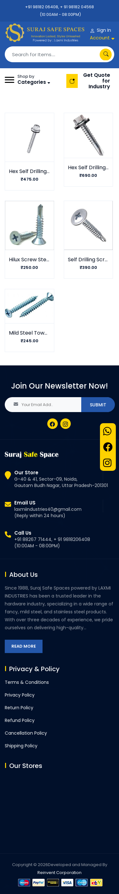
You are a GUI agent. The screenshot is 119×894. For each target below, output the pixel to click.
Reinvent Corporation (59, 873)
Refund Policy (20, 720)
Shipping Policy (21, 746)
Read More (23, 646)
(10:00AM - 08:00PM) (60, 14)
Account (100, 37)
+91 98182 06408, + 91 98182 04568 (59, 7)
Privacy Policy (20, 695)
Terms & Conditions (27, 682)
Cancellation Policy (26, 733)
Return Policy (19, 707)
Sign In (104, 30)
